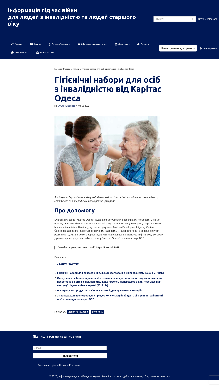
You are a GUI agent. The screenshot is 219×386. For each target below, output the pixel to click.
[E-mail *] (70, 353)
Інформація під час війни (42, 10)
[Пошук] (171, 19)
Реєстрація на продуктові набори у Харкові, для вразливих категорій (100, 296)
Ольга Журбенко (66, 106)
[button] (106, 44)
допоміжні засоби (79, 318)
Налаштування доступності (178, 48)
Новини (75, 69)
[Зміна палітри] (208, 48)
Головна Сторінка (62, 69)
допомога (98, 318)
